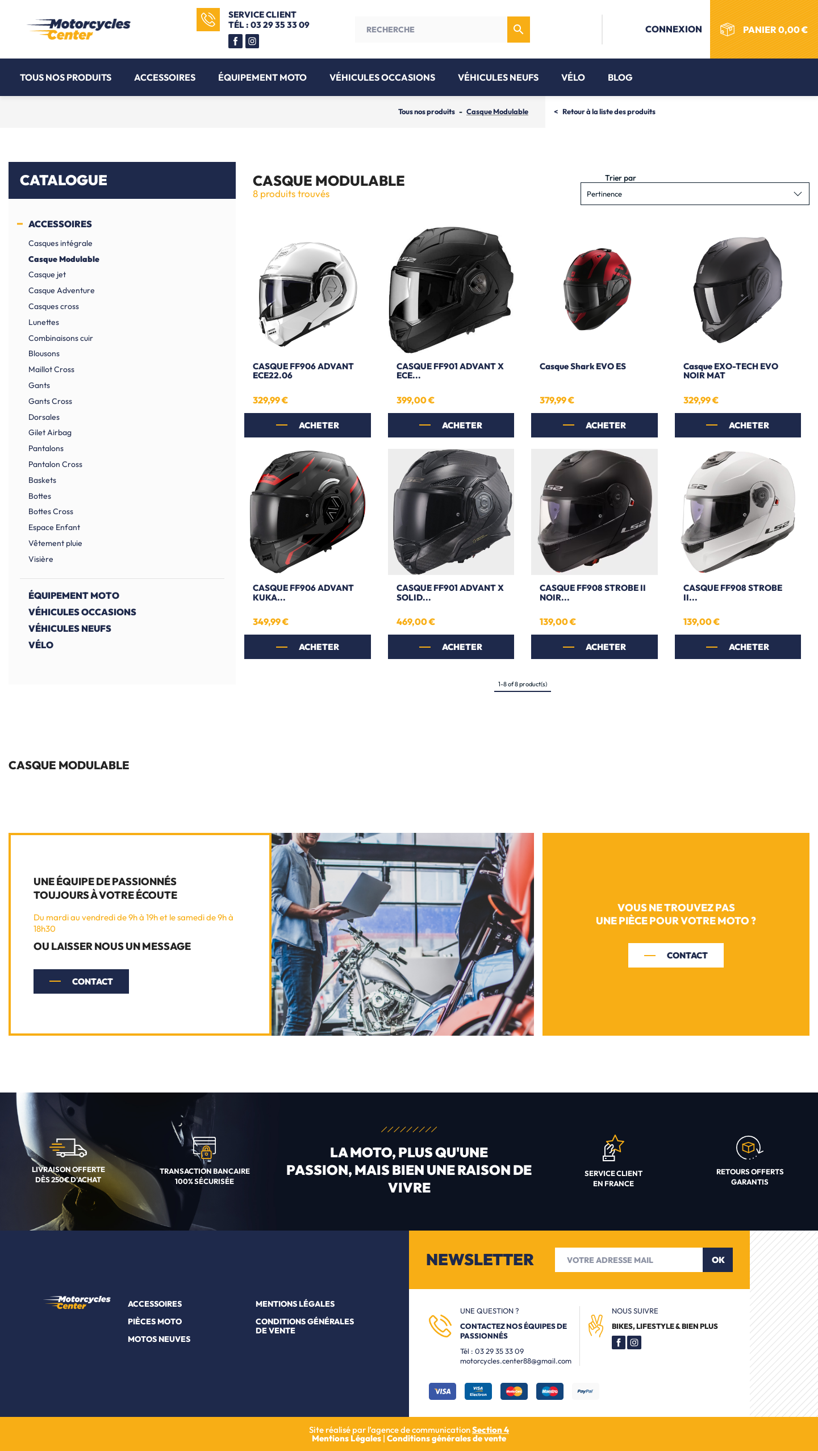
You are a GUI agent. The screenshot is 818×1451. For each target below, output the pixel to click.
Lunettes (43, 322)
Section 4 (490, 1429)
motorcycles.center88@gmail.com (515, 1360)
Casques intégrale (60, 243)
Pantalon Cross (55, 464)
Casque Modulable (63, 259)
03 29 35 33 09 (499, 1351)
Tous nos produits (65, 77)
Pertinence (695, 193)
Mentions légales (295, 1304)
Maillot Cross (51, 369)
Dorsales (44, 417)
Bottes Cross (50, 511)
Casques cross (53, 306)
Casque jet (47, 274)
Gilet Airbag (50, 432)
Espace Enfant (54, 527)
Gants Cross (50, 401)
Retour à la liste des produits (609, 111)
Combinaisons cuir (60, 338)
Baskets (42, 480)
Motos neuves (159, 1339)
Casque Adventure (61, 290)
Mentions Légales (347, 1438)
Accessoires (164, 77)
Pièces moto (155, 1321)
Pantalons (46, 448)
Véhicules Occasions (382, 77)
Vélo (573, 77)
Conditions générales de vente (305, 1326)
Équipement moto (262, 77)
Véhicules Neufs (498, 77)
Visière (40, 559)
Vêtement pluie (55, 543)
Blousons (44, 353)
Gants (39, 385)
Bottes (39, 496)
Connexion (660, 28)
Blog (620, 77)
